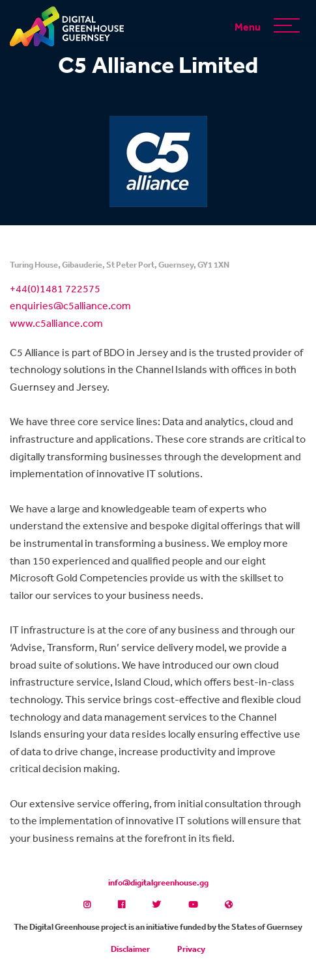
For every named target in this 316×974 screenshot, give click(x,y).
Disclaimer (130, 948)
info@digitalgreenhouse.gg (158, 882)
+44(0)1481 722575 (55, 288)
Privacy (191, 948)
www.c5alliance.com (56, 322)
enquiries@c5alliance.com (70, 305)
